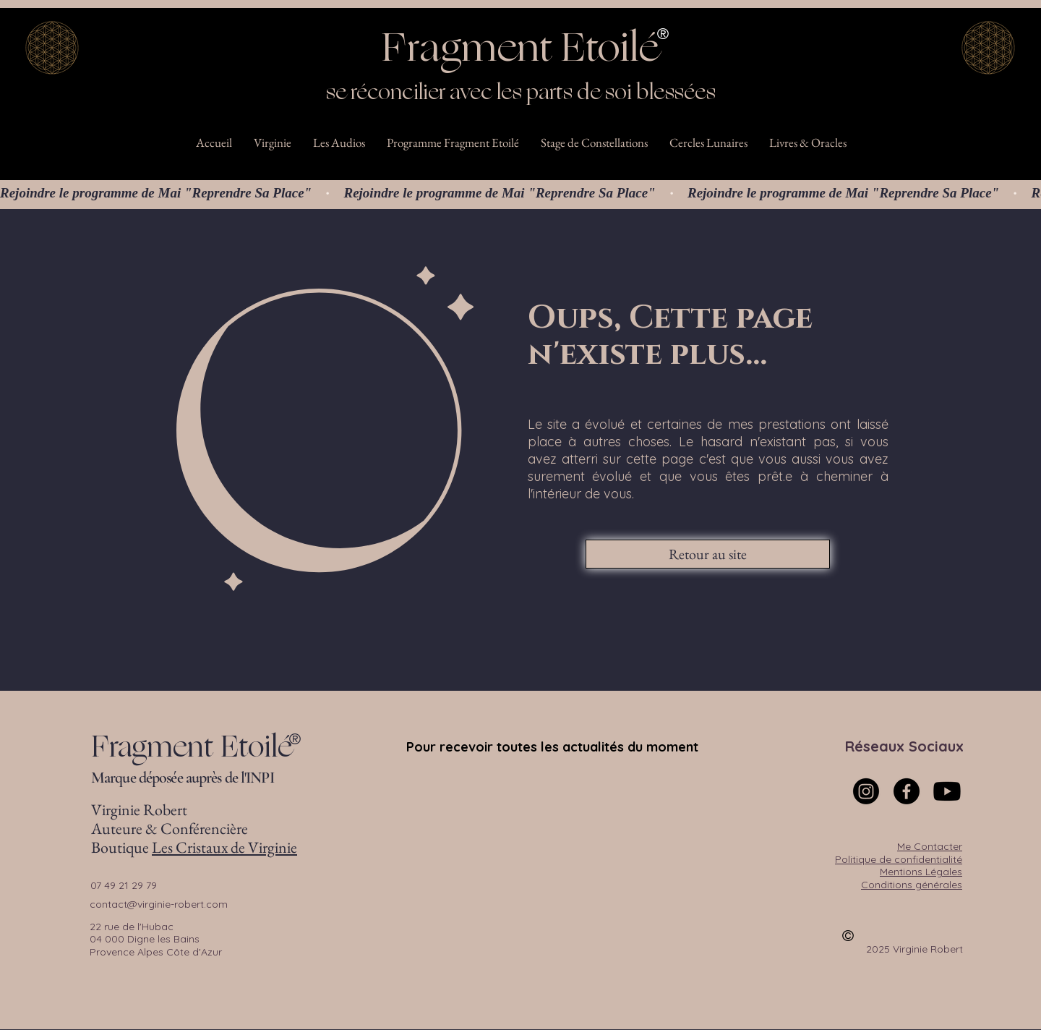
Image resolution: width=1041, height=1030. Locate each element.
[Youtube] (947, 791)
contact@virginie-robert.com (159, 904)
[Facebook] (906, 791)
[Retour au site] (708, 554)
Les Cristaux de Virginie (224, 847)
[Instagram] (866, 791)
